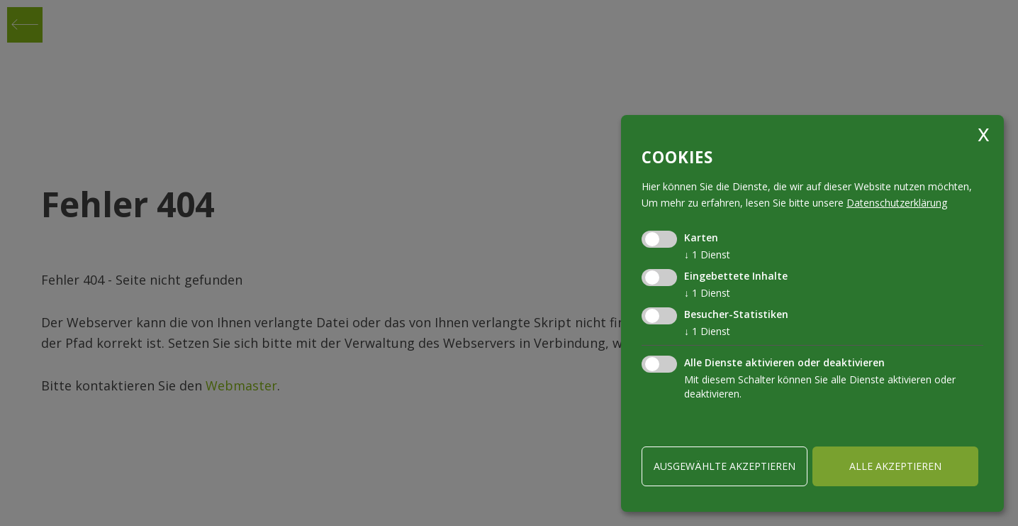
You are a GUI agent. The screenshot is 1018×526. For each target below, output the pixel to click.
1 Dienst (707, 254)
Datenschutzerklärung (896, 202)
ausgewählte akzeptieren (724, 466)
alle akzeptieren (895, 466)
